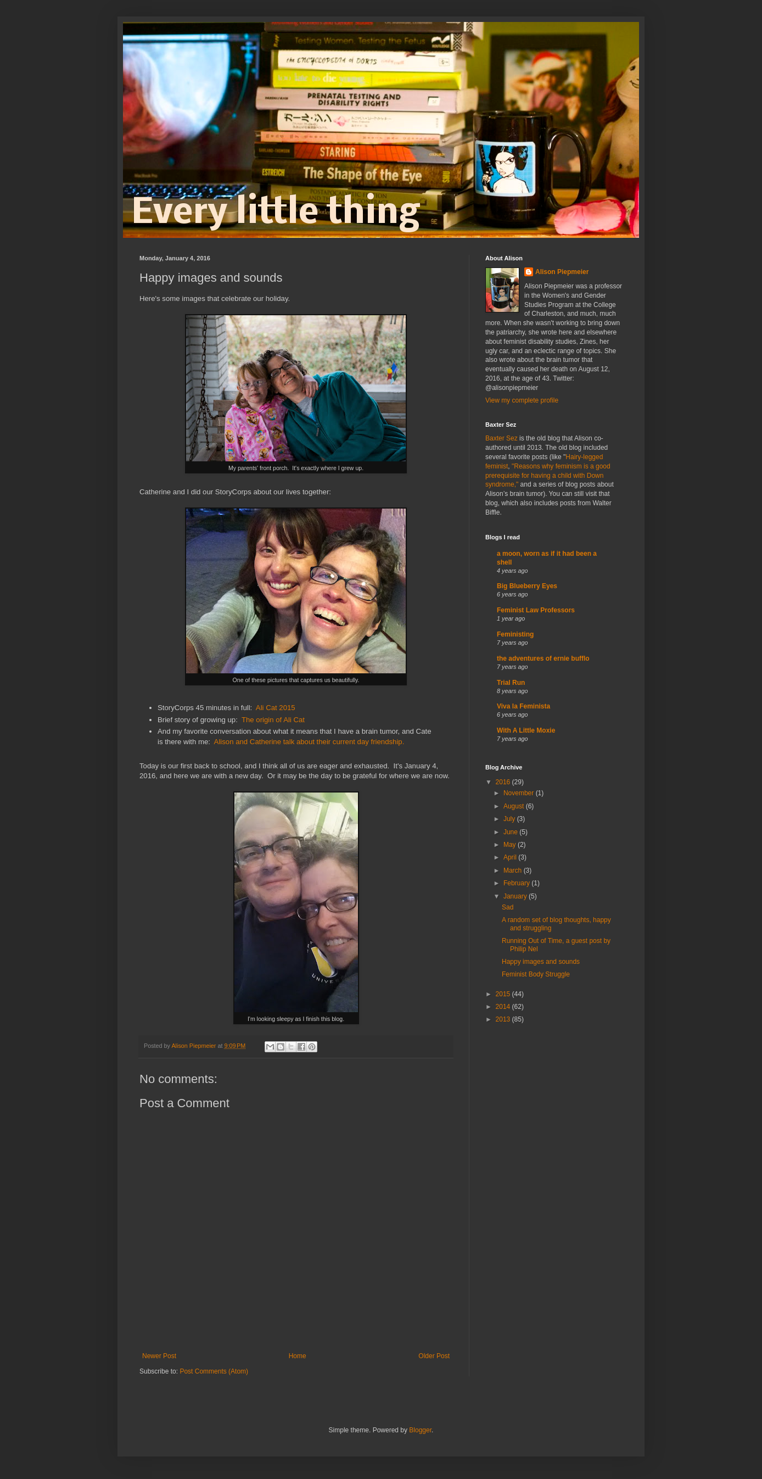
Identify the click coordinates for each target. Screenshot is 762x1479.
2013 (504, 1019)
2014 (504, 1007)
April (510, 857)
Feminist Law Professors (536, 610)
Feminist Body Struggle (536, 974)
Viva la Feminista (523, 706)
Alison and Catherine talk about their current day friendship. (309, 742)
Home (297, 1356)
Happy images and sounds (541, 961)
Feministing (515, 634)
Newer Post (159, 1356)
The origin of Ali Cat (273, 720)
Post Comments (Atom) (214, 1371)
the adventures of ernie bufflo (543, 658)
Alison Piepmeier (562, 272)
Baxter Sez (501, 438)
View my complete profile (521, 400)
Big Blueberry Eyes (527, 586)
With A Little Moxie (526, 730)
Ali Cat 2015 (275, 708)
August (514, 806)
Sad (507, 907)
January (516, 896)
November (519, 793)
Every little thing (275, 213)
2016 (504, 782)
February (517, 883)
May (510, 845)
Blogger (420, 1430)
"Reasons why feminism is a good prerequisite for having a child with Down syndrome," (547, 475)
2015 (504, 994)
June (511, 832)
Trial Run (511, 683)
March (513, 870)
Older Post (434, 1356)
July (510, 819)
